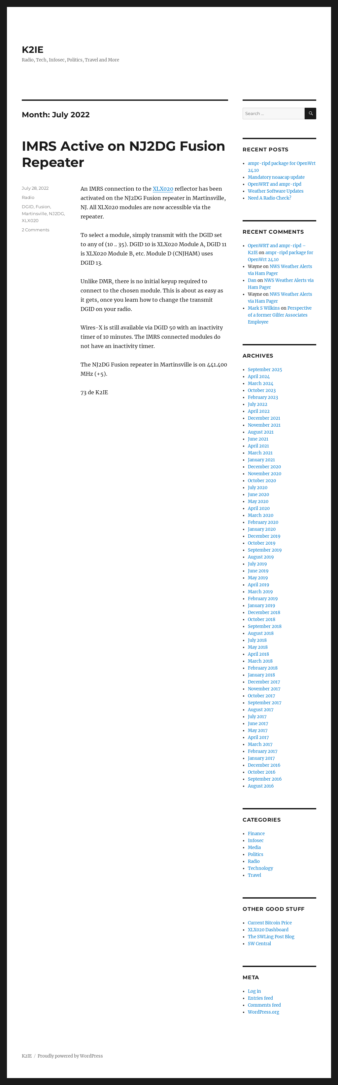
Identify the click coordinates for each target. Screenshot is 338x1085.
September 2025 (265, 369)
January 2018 (261, 675)
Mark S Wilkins (264, 308)
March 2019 (260, 592)
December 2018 (264, 612)
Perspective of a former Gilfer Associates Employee (280, 315)
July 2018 (257, 640)
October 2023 (262, 390)
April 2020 (259, 508)
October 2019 (262, 543)
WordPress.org (263, 1012)
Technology (260, 868)
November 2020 (264, 474)
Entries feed (260, 998)
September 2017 (265, 703)
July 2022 (257, 404)
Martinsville (34, 213)
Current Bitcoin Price (270, 923)
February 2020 (263, 522)
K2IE (33, 49)
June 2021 (258, 439)
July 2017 (257, 716)
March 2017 (260, 744)
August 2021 (261, 432)
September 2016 (265, 779)
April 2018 (258, 654)
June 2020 (258, 494)
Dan (252, 280)
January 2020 (262, 529)
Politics (255, 854)
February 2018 (263, 668)
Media (254, 847)
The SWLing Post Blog (271, 937)
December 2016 (264, 765)
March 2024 (260, 383)
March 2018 (260, 661)
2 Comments (35, 229)
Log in (254, 991)
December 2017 (264, 682)
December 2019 (264, 536)
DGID (28, 206)
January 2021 (261, 460)
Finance (256, 833)
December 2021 (264, 418)
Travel (254, 875)
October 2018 (261, 619)
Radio (28, 197)
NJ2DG (56, 213)
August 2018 (261, 633)
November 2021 (264, 425)
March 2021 (260, 453)
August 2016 (261, 786)
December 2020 (264, 467)
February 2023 (263, 397)
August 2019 (261, 557)
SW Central (259, 944)
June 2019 (258, 571)
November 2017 (264, 689)
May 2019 (258, 578)
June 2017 (258, 723)
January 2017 (261, 758)
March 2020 (260, 515)
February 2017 (263, 751)
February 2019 (263, 598)
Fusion (43, 206)
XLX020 (163, 188)
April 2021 (258, 446)
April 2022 (259, 411)
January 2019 (261, 605)
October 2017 (261, 696)
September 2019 (265, 550)
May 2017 (258, 730)
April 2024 (259, 376)
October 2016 (262, 772)
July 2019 (257, 564)
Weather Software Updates (276, 191)
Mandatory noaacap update (276, 177)
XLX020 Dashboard (268, 930)
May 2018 (258, 647)
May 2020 (258, 501)
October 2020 (262, 481)
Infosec (256, 840)
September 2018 (265, 626)
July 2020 (257, 487)
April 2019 (258, 585)
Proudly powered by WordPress (70, 1056)
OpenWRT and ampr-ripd (274, 184)
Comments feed (264, 1005)
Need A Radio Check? (269, 198)
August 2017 (261, 710)
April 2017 (258, 737)
